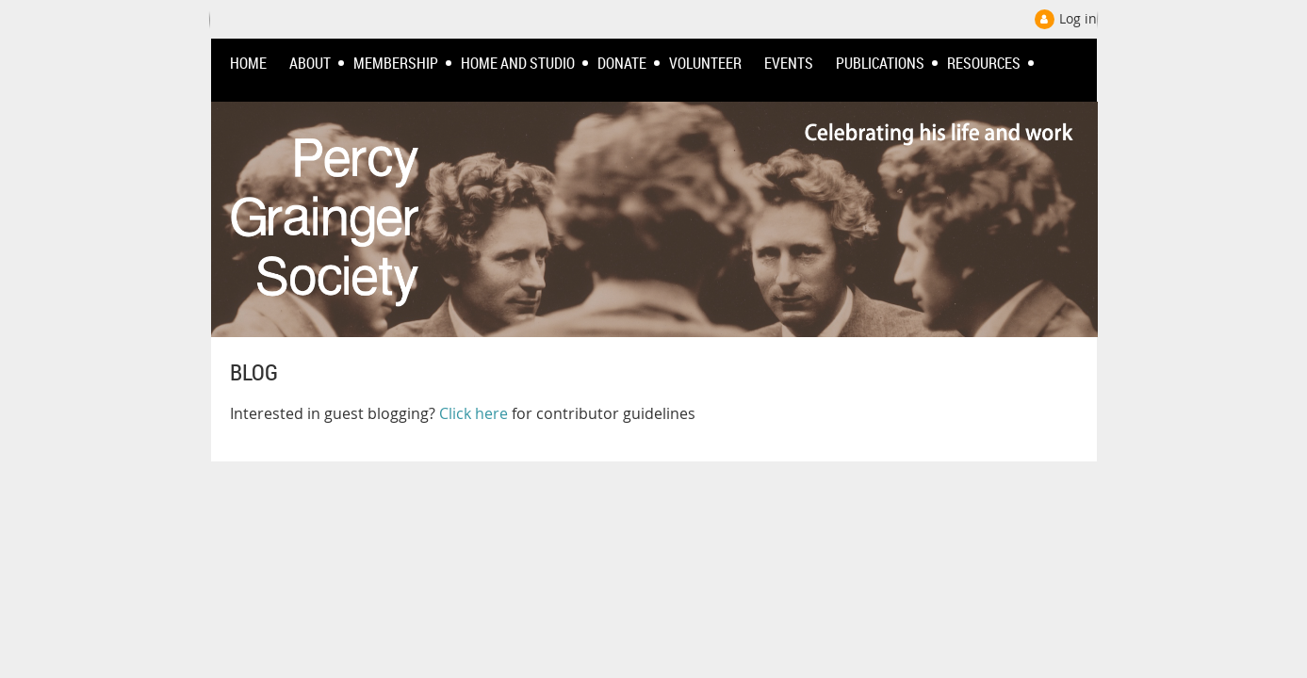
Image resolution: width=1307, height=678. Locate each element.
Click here (473, 413)
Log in (1078, 18)
